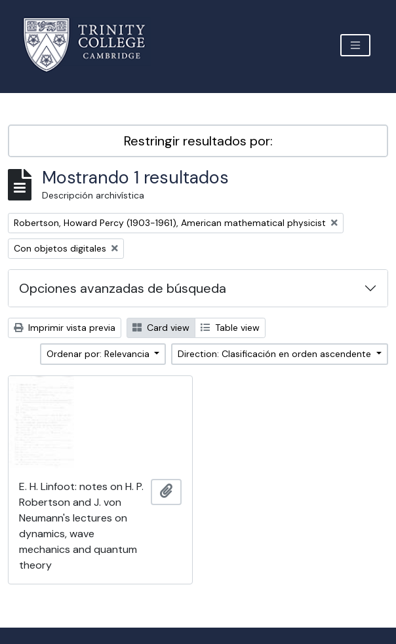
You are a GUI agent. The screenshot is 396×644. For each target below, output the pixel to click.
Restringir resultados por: (198, 140)
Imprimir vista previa (64, 327)
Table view (230, 327)
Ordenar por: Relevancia (99, 354)
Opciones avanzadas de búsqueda (122, 288)
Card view (160, 327)
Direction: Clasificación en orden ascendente (276, 354)
